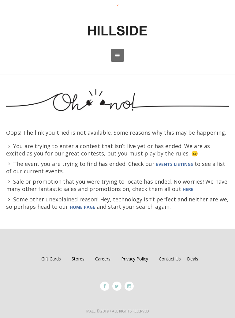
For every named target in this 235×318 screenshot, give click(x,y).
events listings (174, 164)
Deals (192, 259)
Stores (78, 259)
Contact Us (170, 259)
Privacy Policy (134, 259)
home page (82, 207)
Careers (102, 259)
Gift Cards (51, 259)
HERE (188, 189)
